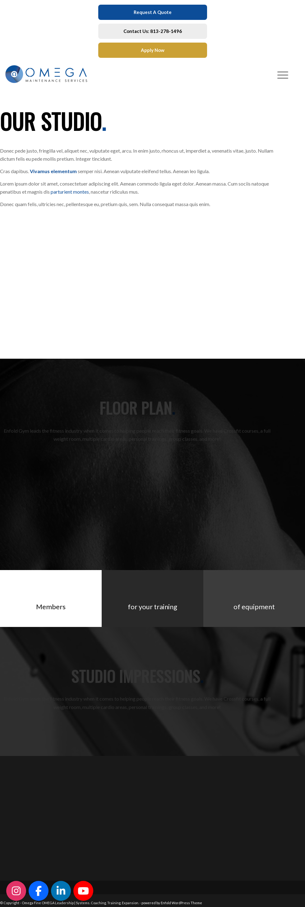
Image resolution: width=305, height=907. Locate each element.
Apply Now (152, 50)
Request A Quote (153, 12)
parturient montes (70, 192)
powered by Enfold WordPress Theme (171, 903)
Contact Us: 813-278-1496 (152, 31)
